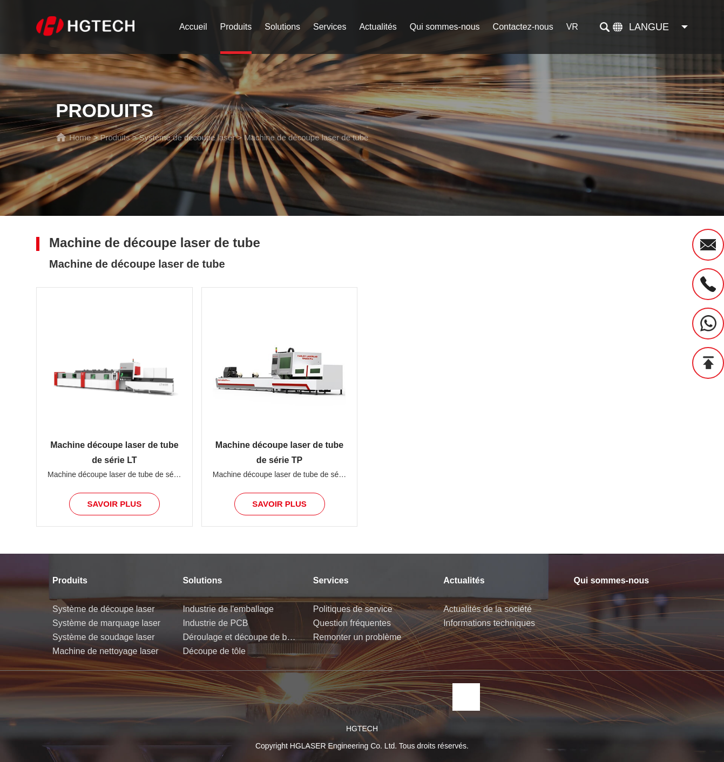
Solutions (282, 26)
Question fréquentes (352, 623)
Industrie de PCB (215, 623)
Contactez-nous (523, 26)
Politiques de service (353, 609)
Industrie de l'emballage (228, 609)
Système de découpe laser (187, 137)
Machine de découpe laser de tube (306, 137)
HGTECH (362, 728)
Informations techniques (489, 623)
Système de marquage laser (106, 623)
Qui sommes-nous (445, 26)
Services (329, 26)
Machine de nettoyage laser (105, 651)
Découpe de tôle (214, 651)
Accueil (193, 26)
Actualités (377, 26)
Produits (236, 26)
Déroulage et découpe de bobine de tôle (239, 637)
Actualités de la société (487, 609)
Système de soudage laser (103, 637)
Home (80, 137)
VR (572, 26)
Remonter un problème (357, 637)
